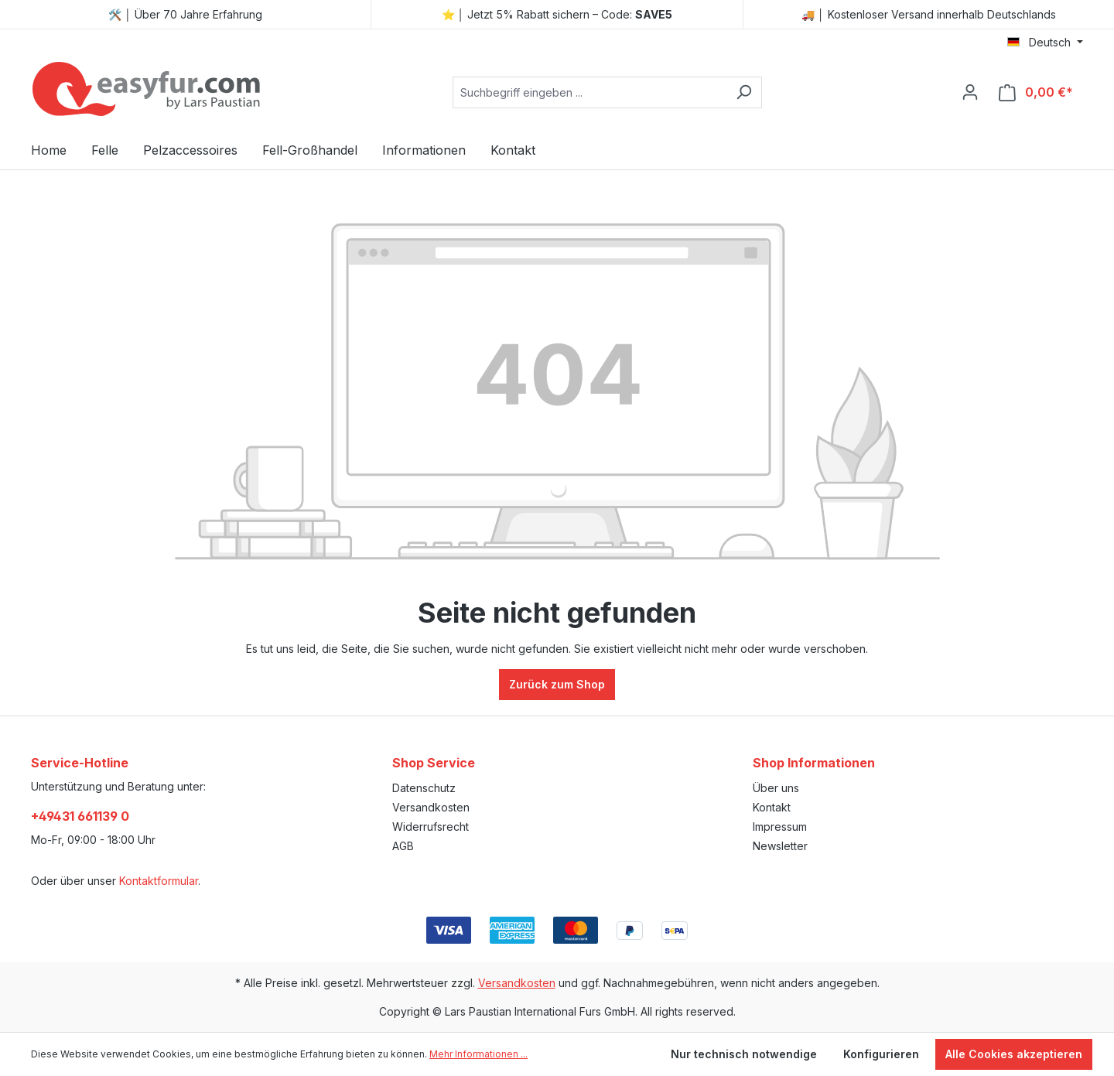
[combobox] (589, 92)
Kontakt (772, 807)
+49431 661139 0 (80, 816)
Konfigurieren (881, 1054)
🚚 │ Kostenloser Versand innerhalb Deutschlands (928, 14)
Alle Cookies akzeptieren (1013, 1054)
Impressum (780, 826)
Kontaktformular (158, 880)
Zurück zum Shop (557, 684)
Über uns (776, 787)
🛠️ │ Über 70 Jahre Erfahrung (185, 14)
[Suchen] (744, 92)
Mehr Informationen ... (478, 1054)
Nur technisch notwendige (744, 1054)
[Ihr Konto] (970, 92)
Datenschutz (424, 787)
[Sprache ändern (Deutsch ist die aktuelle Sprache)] (1045, 42)
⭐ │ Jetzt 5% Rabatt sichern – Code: (557, 14)
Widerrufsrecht (430, 826)
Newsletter (780, 845)
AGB (403, 845)
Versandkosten (431, 807)
